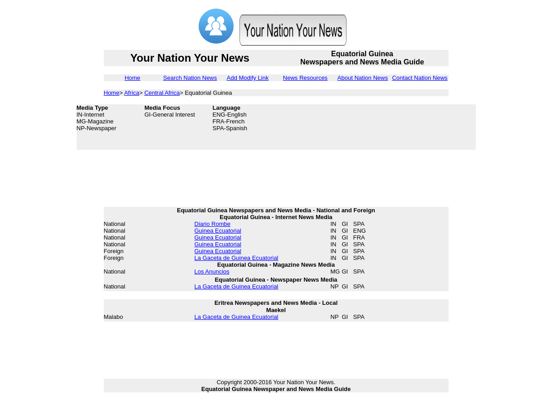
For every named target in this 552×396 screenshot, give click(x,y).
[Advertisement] (403, 127)
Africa (131, 92)
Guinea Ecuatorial (218, 230)
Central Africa (162, 92)
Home (133, 77)
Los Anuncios (212, 271)
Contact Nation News (419, 77)
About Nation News (362, 77)
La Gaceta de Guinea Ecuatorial (236, 257)
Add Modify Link (248, 77)
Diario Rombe (212, 223)
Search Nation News (190, 77)
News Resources (305, 77)
